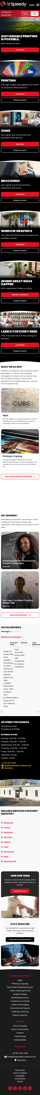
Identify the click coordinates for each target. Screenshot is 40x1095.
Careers (20, 1033)
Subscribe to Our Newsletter (20, 939)
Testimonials (20, 1036)
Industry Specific (20, 1015)
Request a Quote (25, 13)
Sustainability (20, 1040)
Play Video (20, 144)
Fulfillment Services (20, 1011)
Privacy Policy (20, 1070)
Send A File (34, 13)
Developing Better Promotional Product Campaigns (19, 562)
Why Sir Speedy (20, 1026)
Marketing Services (20, 997)
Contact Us (20, 1046)
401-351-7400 (6, 15)
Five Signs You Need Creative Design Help (18, 601)
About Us (20, 1021)
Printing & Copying (12, 456)
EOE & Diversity (20, 1079)
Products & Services (20, 976)
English (32, 5)
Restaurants (9, 852)
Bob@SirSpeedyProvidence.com (16, 765)
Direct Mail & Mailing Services (20, 987)
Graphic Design (20, 994)
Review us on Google (10, 637)
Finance (7, 827)
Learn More (20, 50)
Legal (6, 847)
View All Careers (20, 891)
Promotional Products (20, 1008)
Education (8, 837)
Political (7, 842)
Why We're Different (20, 295)
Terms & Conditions (20, 1073)
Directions (7, 768)
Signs (5, 415)
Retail (6, 856)
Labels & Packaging (20, 1004)
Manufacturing (10, 861)
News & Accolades (20, 1029)
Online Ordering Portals (20, 990)
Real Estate (8, 823)
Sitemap (20, 1081)
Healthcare (8, 832)
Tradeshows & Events (20, 1001)
